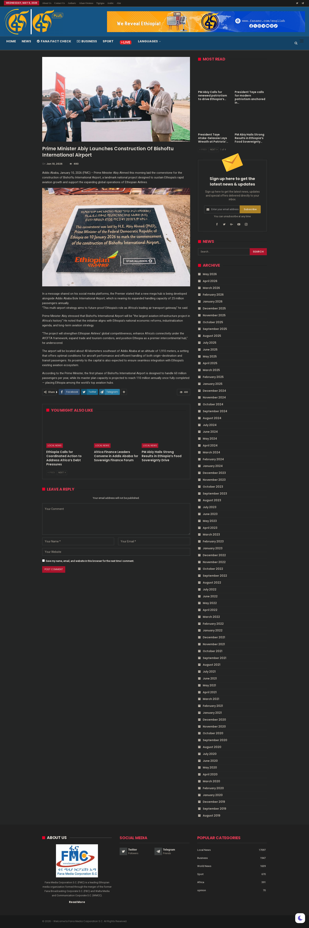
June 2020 (210, 761)
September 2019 (214, 809)
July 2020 (210, 754)
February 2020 (213, 788)
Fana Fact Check (54, 41)
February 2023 (213, 541)
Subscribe (250, 209)
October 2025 (213, 322)
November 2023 (214, 480)
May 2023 (210, 521)
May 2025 (210, 356)
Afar (119, 3)
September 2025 (215, 329)
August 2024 (212, 418)
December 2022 (214, 555)
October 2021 (212, 651)
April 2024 (210, 445)
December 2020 (214, 720)
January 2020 (213, 795)
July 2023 (209, 507)
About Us (46, 3)
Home (11, 41)
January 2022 (212, 630)
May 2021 (209, 685)
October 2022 (213, 569)
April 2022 (210, 610)
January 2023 (212, 548)
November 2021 (214, 644)
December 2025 (214, 308)
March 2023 (211, 534)
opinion (201, 890)
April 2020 (210, 774)
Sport (108, 41)
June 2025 (210, 350)
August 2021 (211, 665)
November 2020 (214, 726)
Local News (54, 445)
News (26, 41)
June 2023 (210, 514)
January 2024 (213, 466)
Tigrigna (100, 3)
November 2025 (214, 315)
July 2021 (209, 672)
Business (87, 41)
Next (62, 472)
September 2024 (215, 411)
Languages (148, 41)
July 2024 (210, 425)
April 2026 (210, 281)
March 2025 (211, 370)
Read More (77, 902)
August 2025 (212, 336)
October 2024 (213, 404)
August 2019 (211, 816)
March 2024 (211, 452)
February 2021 (213, 706)
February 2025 (213, 377)
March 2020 (211, 781)
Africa (200, 882)
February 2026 (213, 295)
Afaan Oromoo (86, 3)
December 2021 (214, 637)
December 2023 (214, 473)
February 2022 (213, 623)
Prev (51, 472)
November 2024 (214, 397)
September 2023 (215, 493)
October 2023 (213, 487)
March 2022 (211, 617)
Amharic (72, 3)
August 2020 (212, 747)
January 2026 (212, 301)
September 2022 (215, 576)
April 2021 (210, 692)
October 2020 (213, 733)
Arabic (110, 3)
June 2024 (210, 432)
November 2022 (214, 562)
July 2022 (209, 589)
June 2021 (210, 678)
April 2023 (210, 528)
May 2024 (210, 439)
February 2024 (213, 459)
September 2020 (215, 740)
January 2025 (212, 384)
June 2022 (210, 596)
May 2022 (210, 603)
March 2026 (211, 288)
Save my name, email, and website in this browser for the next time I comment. (90, 561)
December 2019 (214, 802)
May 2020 (210, 767)
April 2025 (210, 363)
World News (204, 866)
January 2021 (212, 713)
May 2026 (210, 274)
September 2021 (214, 658)
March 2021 (211, 699)
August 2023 (212, 500)
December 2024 (214, 391)
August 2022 (212, 583)
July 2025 (209, 343)
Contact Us (59, 3)
